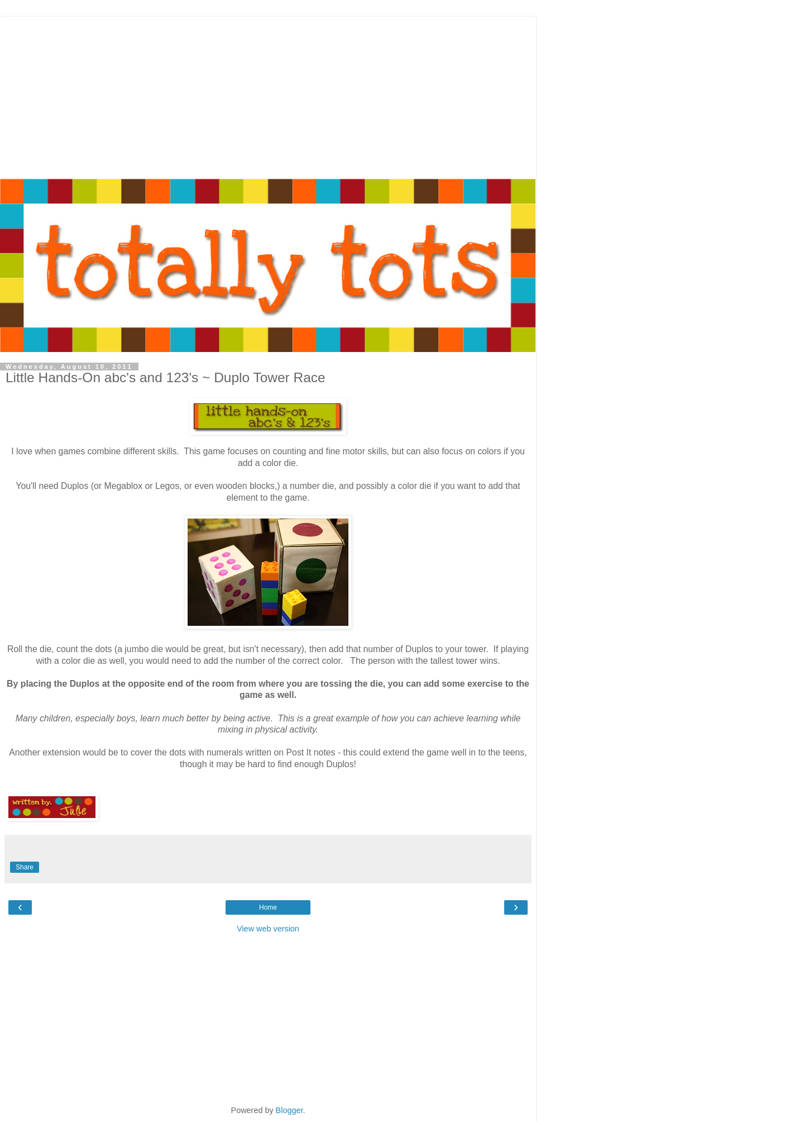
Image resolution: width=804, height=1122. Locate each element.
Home (268, 907)
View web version (268, 928)
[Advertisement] (268, 95)
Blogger (289, 1110)
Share (25, 867)
